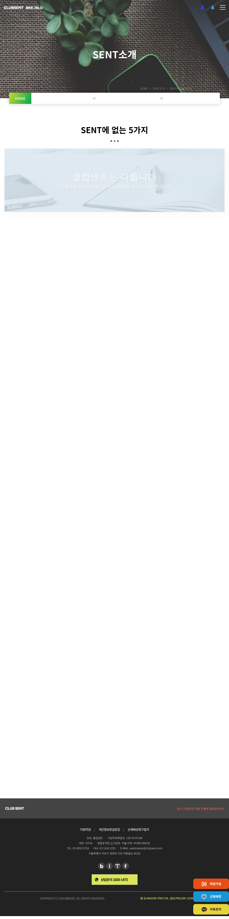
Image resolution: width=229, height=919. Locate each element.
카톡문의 (211, 909)
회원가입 (202, 7)
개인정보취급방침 (109, 829)
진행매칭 (211, 897)
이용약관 (85, 829)
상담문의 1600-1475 (114, 879)
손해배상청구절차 (138, 829)
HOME (136, 88)
